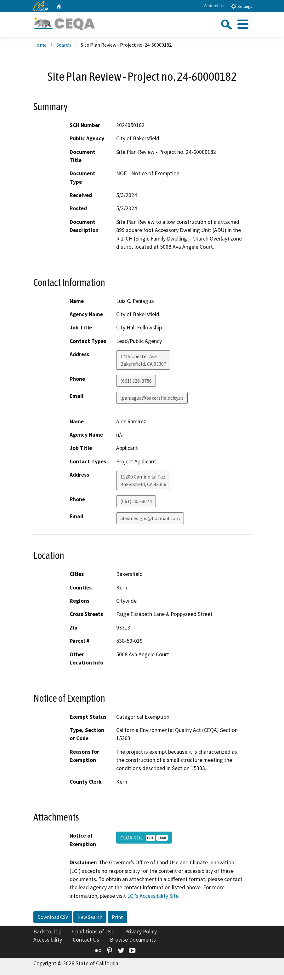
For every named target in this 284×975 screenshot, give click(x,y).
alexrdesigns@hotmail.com (150, 518)
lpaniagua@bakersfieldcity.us (152, 398)
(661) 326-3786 (136, 381)
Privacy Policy (141, 931)
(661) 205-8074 (136, 501)
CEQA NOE (144, 837)
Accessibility (47, 939)
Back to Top (47, 931)
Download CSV (52, 917)
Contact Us (214, 6)
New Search (89, 917)
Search (63, 45)
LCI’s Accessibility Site (153, 895)
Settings (241, 6)
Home (40, 45)
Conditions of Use (93, 931)
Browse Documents (133, 939)
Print (117, 917)
